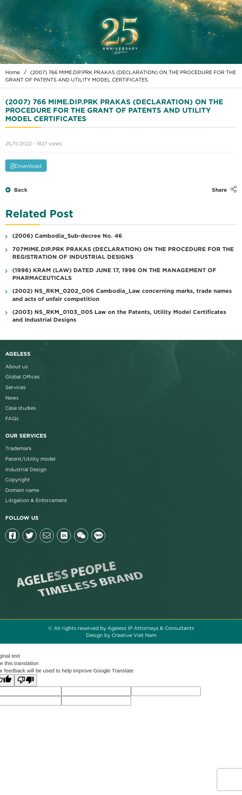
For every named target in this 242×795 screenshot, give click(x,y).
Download (26, 165)
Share (224, 189)
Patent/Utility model (30, 458)
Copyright (17, 479)
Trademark (18, 448)
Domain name (22, 490)
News (12, 397)
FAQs (12, 418)
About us (16, 366)
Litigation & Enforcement (36, 500)
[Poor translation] (25, 680)
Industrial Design (26, 469)
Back (16, 190)
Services (15, 387)
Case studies (20, 408)
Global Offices (22, 376)
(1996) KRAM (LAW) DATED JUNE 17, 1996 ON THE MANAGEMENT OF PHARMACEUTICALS (110, 274)
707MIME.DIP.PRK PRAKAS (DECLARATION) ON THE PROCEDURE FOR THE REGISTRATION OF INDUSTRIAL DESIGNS (119, 253)
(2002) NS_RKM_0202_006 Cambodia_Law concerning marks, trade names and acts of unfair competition (118, 295)
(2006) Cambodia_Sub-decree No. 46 (63, 236)
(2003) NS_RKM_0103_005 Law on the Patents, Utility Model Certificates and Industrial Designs (115, 316)
